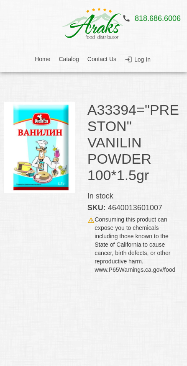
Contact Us (101, 59)
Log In (142, 59)
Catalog (69, 59)
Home (42, 59)
